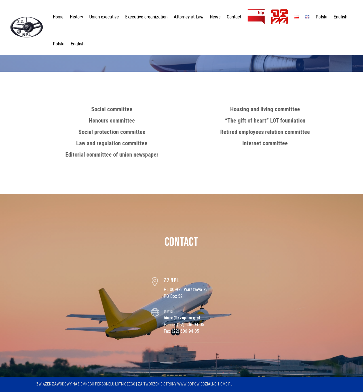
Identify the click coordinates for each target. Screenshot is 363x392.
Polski (321, 17)
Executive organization (146, 17)
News (215, 17)
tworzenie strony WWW (165, 384)
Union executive (104, 17)
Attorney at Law (189, 17)
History (76, 17)
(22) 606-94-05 (190, 324)
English (340, 17)
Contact (234, 17)
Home (58, 17)
